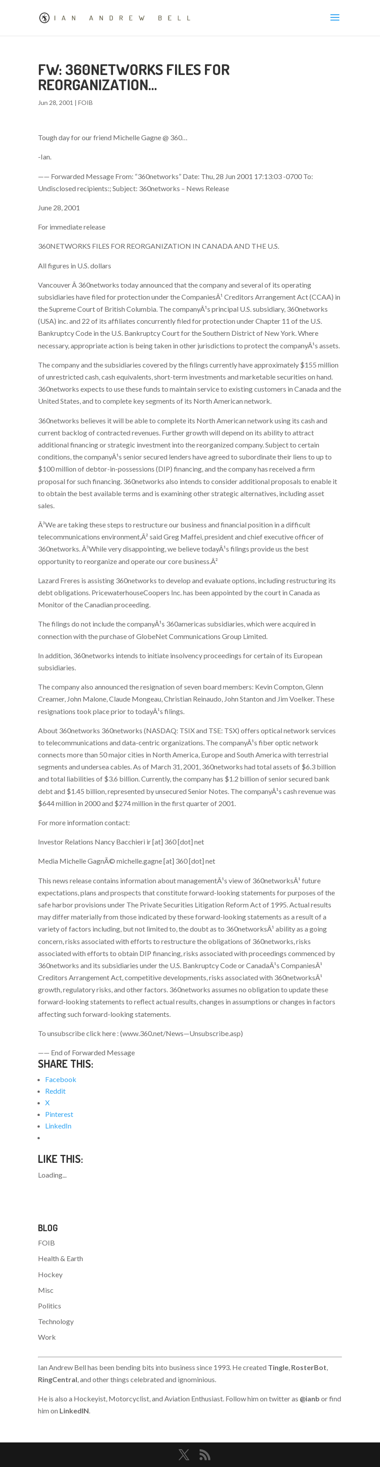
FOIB (85, 102)
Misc (46, 1290)
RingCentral (57, 1379)
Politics (49, 1305)
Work (47, 1337)
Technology (56, 1321)
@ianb (310, 1398)
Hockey (50, 1274)
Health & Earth (60, 1258)
